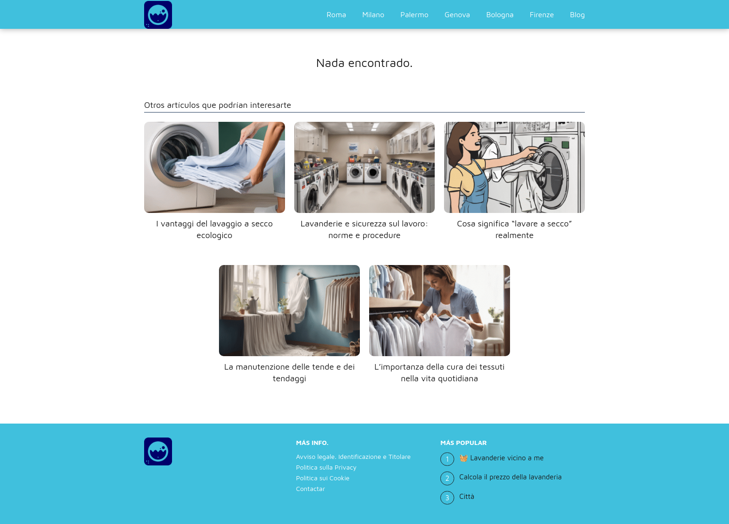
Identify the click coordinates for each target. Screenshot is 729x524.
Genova (457, 14)
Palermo (414, 14)
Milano (373, 14)
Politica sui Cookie (323, 478)
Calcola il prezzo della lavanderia (510, 477)
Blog (577, 14)
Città (466, 496)
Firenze (542, 14)
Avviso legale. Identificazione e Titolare (353, 456)
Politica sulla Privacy (326, 467)
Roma (336, 14)
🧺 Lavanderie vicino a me (501, 458)
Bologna (500, 14)
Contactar (310, 488)
